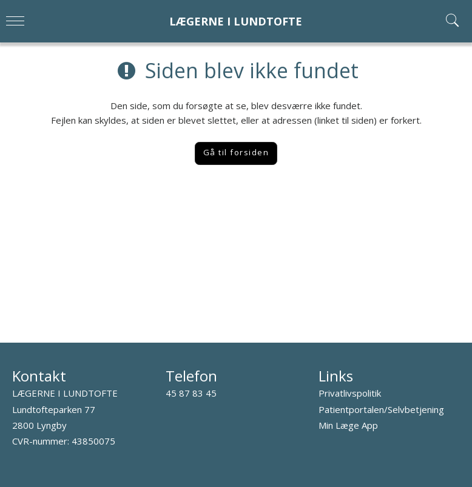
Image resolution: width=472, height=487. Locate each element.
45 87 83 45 (191, 393)
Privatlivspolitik (350, 393)
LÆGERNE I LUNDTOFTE (235, 22)
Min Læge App (348, 425)
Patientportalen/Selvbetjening (381, 409)
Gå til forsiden (236, 152)
